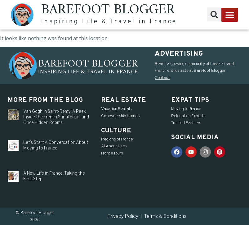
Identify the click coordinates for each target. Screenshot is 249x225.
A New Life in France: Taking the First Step (54, 176)
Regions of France (117, 139)
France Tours (112, 153)
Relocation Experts (188, 116)
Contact (162, 77)
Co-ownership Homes (120, 116)
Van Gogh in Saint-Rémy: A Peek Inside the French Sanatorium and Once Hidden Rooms (56, 117)
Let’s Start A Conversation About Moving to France (55, 145)
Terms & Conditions (165, 216)
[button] (214, 14)
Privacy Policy (123, 216)
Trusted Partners (186, 123)
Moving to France (186, 109)
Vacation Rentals (116, 109)
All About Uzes (114, 146)
